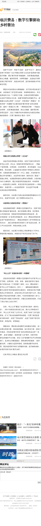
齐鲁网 (4, 1)
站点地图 (21, 496)
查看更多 (19, 461)
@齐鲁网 (19, 373)
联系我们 (13, 496)
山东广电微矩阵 (35, 1)
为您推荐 (5, 417)
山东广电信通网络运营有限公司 (24, 508)
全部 (9, 10)
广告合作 (35, 496)
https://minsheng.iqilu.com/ (8, 370)
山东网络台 (28, 1)
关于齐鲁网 (6, 496)
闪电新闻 (22, 1)
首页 (18, 1)
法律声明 (28, 496)
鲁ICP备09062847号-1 (6, 501)
